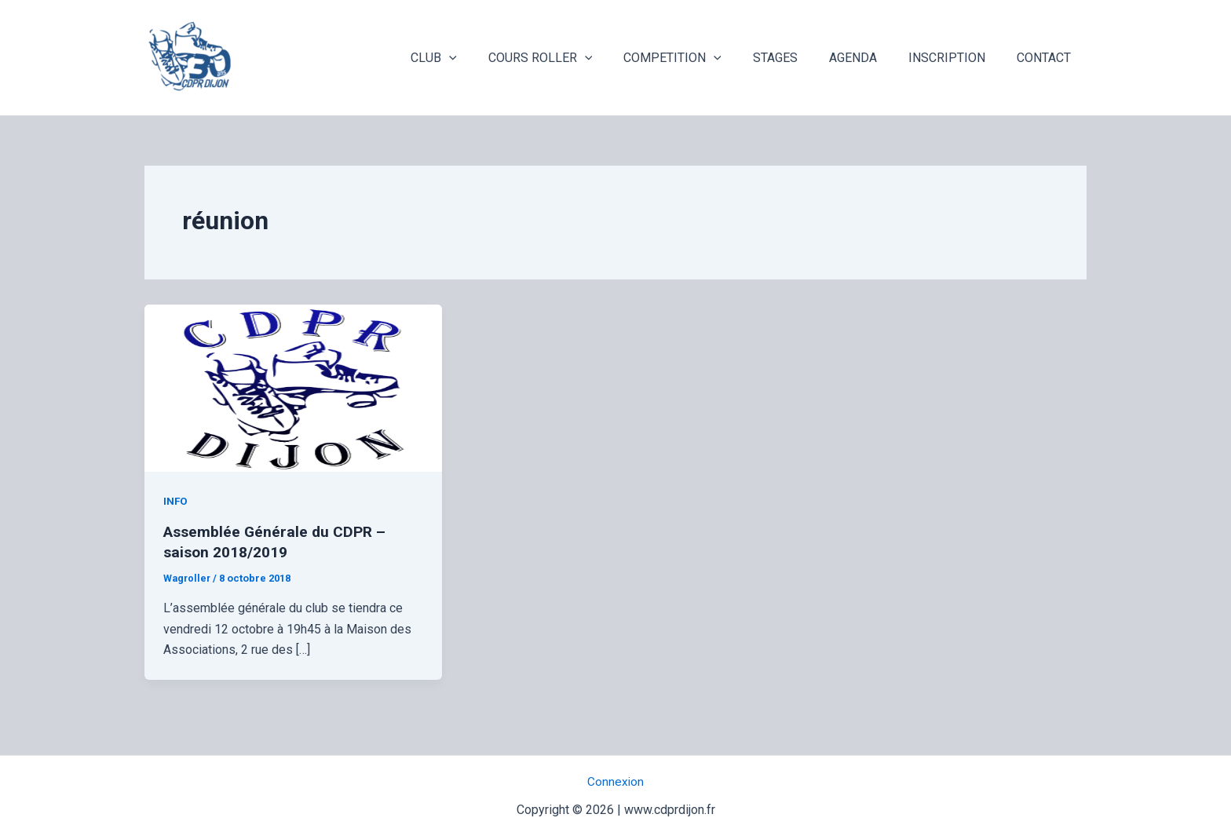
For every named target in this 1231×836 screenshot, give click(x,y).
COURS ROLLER (575, 58)
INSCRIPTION (956, 57)
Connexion (616, 781)
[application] (490, 58)
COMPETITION (701, 58)
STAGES (797, 57)
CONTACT (1047, 57)
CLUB (474, 58)
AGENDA (869, 57)
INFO (175, 501)
